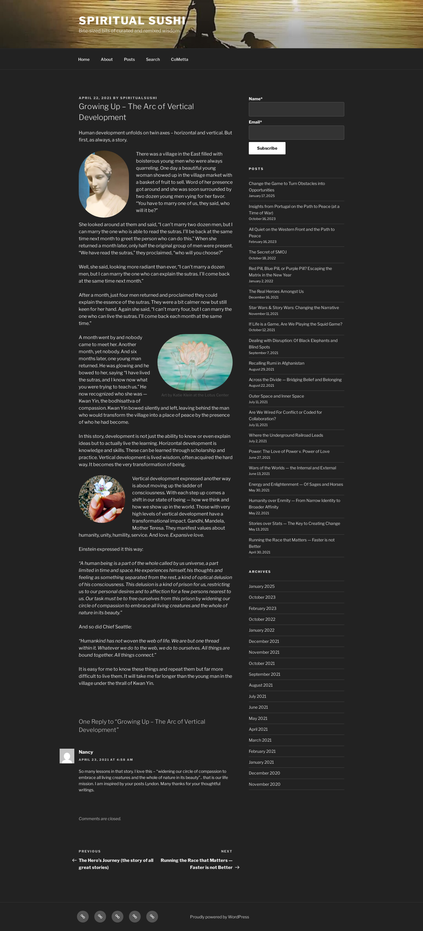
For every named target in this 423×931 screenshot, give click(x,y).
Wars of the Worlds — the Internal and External (292, 467)
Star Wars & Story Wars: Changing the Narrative (294, 307)
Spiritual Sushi (132, 20)
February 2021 (262, 751)
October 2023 (262, 597)
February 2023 (262, 608)
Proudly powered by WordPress (219, 916)
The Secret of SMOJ (268, 251)
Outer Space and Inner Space (276, 395)
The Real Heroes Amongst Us (276, 291)
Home (84, 59)
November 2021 (264, 652)
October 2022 (262, 619)
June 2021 (258, 707)
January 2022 (261, 630)
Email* (296, 129)
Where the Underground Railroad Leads (286, 435)
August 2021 (261, 685)
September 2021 (265, 674)
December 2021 (264, 641)
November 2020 (265, 784)
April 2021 (258, 729)
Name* (296, 106)
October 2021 (262, 663)
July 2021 (257, 696)
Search (153, 59)
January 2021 (261, 762)
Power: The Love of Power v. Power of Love (289, 451)
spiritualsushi (138, 98)
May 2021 (258, 718)
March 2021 (260, 740)
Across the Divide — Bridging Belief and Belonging (295, 379)
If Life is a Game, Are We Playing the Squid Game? (295, 323)
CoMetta (179, 59)
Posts (129, 59)
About (107, 59)
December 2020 (264, 772)
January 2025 (262, 586)
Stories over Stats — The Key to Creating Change (294, 523)
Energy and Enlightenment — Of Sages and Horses (296, 484)
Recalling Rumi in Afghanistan (276, 363)
